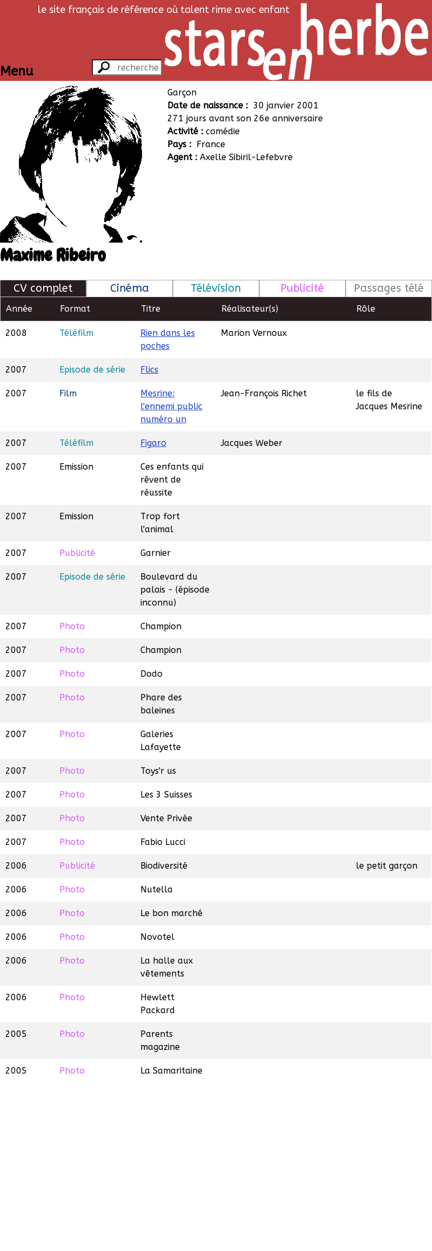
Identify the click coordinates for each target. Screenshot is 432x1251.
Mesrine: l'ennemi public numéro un (171, 406)
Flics (149, 370)
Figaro (153, 443)
